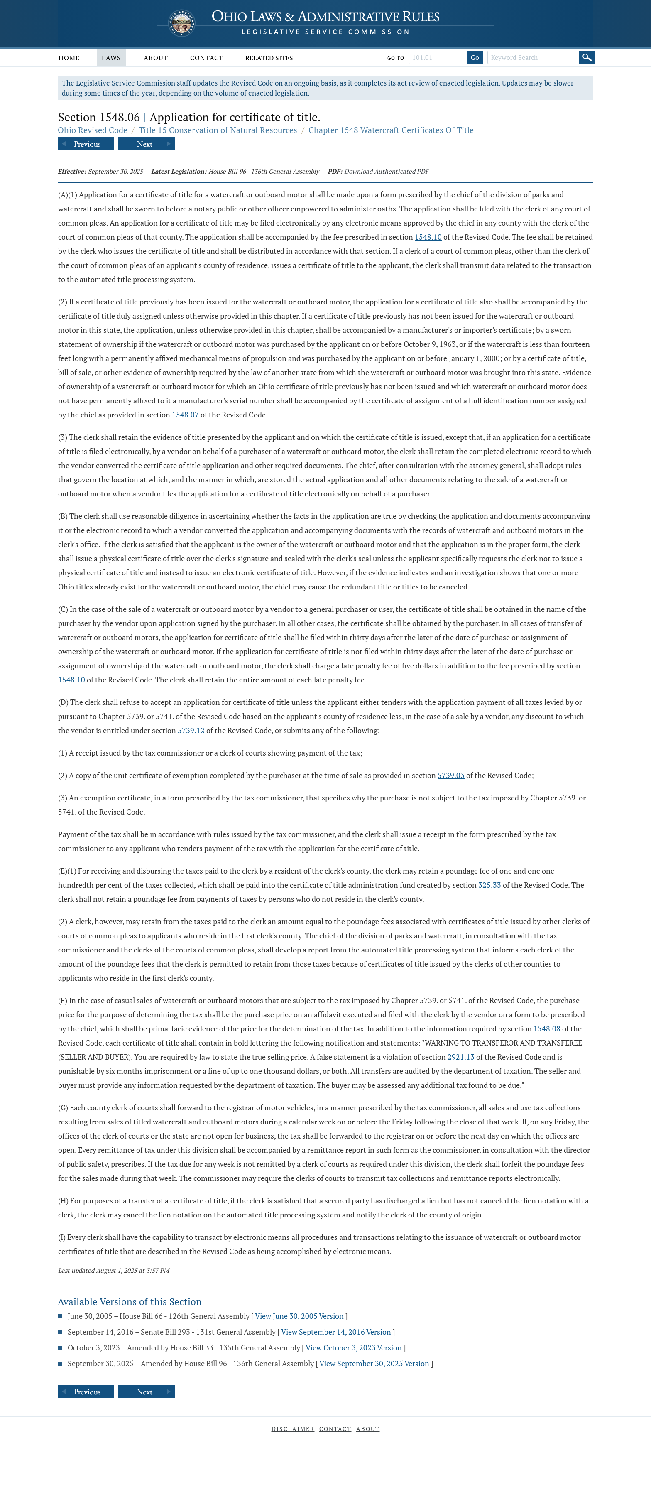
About (156, 57)
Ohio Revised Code (92, 129)
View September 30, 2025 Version (374, 1363)
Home (69, 57)
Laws (111, 57)
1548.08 (547, 1028)
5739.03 (451, 775)
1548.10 (428, 237)
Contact (206, 57)
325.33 (489, 885)
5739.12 (191, 730)
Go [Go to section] (475, 57)
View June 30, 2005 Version (299, 1316)
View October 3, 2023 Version (354, 1347)
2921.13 (461, 1057)
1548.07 (185, 415)
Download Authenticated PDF (386, 171)
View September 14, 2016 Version (336, 1332)
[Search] (587, 57)
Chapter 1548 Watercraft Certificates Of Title (391, 129)
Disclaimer (293, 1429)
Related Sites (269, 57)
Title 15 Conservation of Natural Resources (218, 129)
